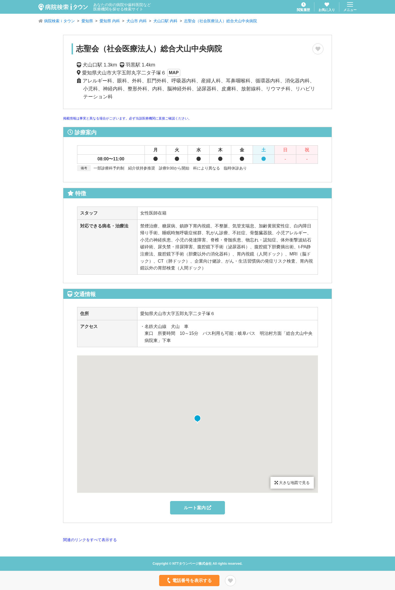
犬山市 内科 (136, 21)
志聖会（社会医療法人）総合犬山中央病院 (220, 21)
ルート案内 (197, 507)
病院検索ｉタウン (59, 21)
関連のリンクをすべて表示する (90, 540)
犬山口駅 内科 (165, 21)
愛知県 (87, 21)
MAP (174, 72)
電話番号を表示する (189, 580)
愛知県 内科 (110, 21)
